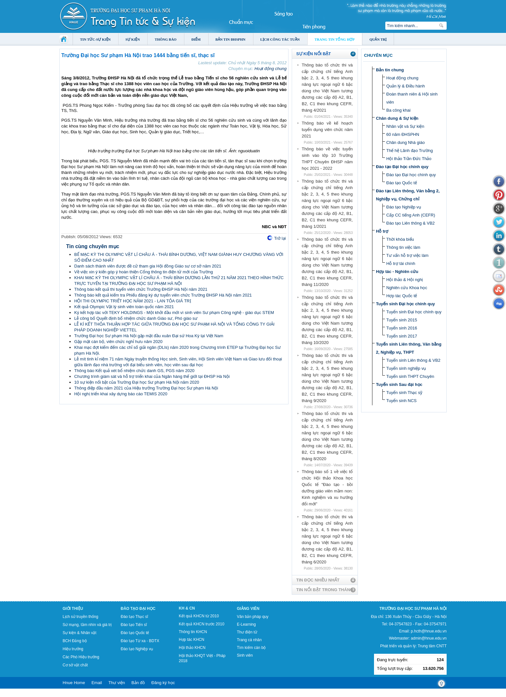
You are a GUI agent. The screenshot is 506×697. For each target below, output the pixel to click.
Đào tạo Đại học (138, 608)
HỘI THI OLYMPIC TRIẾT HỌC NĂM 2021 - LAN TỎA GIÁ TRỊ (132, 300)
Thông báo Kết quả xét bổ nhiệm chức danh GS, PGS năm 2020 (134, 370)
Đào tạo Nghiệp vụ (403, 207)
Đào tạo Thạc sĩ (134, 616)
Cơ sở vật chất (75, 665)
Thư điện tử (247, 632)
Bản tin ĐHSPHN (231, 39)
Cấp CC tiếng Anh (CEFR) (410, 215)
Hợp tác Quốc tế (401, 295)
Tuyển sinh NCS (401, 400)
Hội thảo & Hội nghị (404, 279)
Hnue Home (74, 682)
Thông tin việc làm (403, 247)
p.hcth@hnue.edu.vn (429, 631)
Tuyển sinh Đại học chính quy (405, 303)
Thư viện (116, 682)
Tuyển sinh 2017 (401, 336)
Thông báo (166, 39)
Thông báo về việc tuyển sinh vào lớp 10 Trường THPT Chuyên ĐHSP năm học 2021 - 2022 (327, 158)
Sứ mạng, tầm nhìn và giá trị (87, 624)
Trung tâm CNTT (432, 646)
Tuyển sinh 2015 (401, 320)
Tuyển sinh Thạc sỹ (404, 392)
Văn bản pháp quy (252, 616)
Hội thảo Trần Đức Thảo (408, 158)
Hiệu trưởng (73, 649)
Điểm (196, 39)
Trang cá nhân (249, 640)
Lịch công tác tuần (280, 39)
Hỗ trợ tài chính (400, 263)
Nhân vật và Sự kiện (405, 126)
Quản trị (378, 39)
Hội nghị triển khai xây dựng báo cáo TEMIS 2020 (120, 393)
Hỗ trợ (382, 231)
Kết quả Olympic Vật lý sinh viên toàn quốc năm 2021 (124, 306)
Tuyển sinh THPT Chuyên (410, 376)
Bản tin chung (390, 69)
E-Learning (246, 624)
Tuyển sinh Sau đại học (399, 384)
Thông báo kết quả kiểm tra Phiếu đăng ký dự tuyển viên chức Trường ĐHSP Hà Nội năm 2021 (163, 295)
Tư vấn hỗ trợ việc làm (407, 255)
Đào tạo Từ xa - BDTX (140, 641)
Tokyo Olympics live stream (23, 694)
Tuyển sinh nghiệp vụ (406, 368)
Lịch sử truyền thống (80, 616)
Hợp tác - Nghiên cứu (397, 271)
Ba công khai (398, 110)
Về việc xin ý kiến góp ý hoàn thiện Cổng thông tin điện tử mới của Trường (143, 271)
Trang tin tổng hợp (335, 39)
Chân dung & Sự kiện (397, 118)
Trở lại (280, 238)
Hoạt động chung (270, 68)
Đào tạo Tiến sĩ (134, 624)
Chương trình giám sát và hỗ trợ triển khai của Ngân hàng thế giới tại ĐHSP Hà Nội (152, 376)
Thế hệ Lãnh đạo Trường (409, 150)
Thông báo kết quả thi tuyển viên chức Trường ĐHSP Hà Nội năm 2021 (140, 289)
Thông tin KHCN (193, 632)
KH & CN (187, 608)
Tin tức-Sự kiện (95, 39)
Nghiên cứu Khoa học (406, 287)
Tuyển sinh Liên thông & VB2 (413, 360)
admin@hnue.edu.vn (429, 638)
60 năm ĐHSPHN (402, 134)
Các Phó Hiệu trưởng (81, 657)
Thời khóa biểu (400, 239)
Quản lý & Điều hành (405, 86)
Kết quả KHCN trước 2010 (201, 624)
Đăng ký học (163, 682)
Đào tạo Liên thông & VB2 (410, 223)
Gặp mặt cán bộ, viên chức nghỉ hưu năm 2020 (118, 341)
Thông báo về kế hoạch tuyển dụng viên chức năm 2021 (327, 129)
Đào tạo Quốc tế (401, 182)
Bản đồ (138, 682)
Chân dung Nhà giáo (405, 142)
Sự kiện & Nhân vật (79, 633)
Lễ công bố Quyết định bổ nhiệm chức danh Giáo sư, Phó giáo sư (135, 318)
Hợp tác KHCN (191, 639)
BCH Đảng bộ (75, 641)
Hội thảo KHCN (192, 647)
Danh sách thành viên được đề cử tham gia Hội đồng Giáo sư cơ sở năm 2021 (147, 266)
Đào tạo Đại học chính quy (402, 166)
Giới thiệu (73, 608)
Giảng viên (248, 608)
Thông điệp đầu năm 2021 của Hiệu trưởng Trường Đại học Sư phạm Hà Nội (146, 388)
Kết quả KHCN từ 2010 (199, 616)
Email (96, 682)
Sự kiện (133, 39)
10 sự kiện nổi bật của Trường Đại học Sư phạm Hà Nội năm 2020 (136, 382)
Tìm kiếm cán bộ (251, 647)
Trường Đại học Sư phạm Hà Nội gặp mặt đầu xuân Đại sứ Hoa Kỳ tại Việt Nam (148, 335)
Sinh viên (245, 655)
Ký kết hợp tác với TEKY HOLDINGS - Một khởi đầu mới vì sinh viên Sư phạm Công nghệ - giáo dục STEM (174, 312)
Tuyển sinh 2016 (401, 328)
